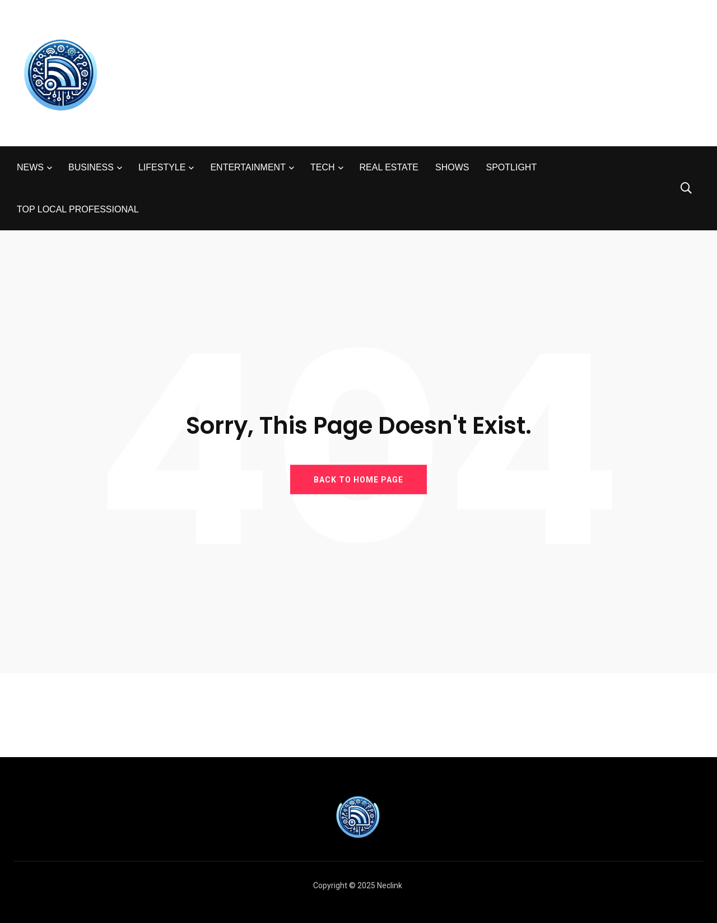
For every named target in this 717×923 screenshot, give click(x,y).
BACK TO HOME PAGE (358, 479)
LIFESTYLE (161, 167)
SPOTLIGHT (511, 167)
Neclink (389, 885)
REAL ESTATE (389, 167)
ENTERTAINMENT (248, 167)
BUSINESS (91, 167)
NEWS (30, 167)
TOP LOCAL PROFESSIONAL (78, 209)
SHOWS (452, 167)
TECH (322, 167)
